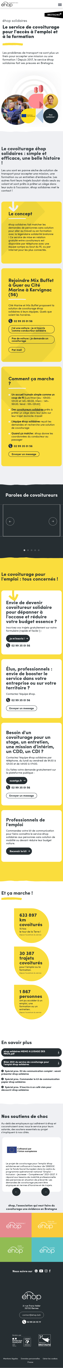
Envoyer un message (24, 454)
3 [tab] (31, 550)
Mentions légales (10, 1358)
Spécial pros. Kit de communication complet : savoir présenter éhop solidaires (31, 1072)
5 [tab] (39, 550)
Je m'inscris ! (17, 638)
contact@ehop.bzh (31, 1314)
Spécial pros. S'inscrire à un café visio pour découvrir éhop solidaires (26, 1088)
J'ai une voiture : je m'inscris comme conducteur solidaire (29, 329)
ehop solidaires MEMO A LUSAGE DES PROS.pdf (24, 1052)
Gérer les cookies (50, 1358)
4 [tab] (35, 550)
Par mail (17, 350)
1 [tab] (24, 550)
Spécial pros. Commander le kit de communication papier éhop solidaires (30, 1080)
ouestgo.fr (16, 780)
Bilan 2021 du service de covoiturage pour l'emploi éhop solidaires (26, 1063)
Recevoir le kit (18, 851)
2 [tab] (28, 550)
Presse (30, 1362)
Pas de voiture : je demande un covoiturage (30, 339)
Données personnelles (30, 1358)
